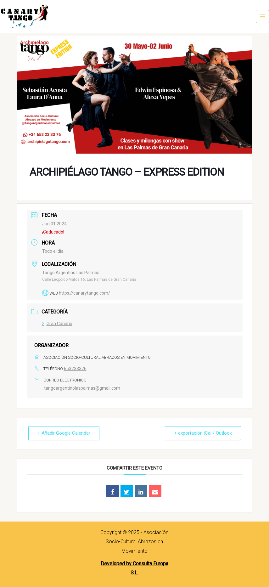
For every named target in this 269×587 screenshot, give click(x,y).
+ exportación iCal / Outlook (203, 433)
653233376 (75, 368)
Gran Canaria (57, 323)
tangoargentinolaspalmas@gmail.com (82, 388)
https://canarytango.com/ (84, 293)
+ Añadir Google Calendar (63, 433)
